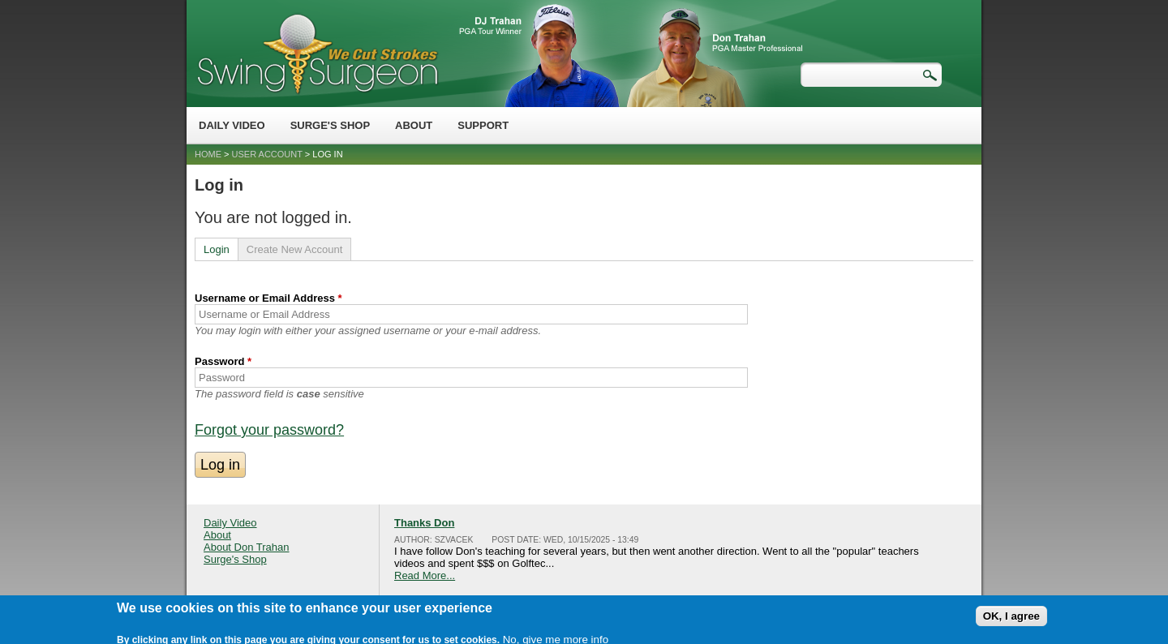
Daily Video (232, 125)
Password (223, 361)
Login (217, 249)
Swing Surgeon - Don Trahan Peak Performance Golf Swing (317, 53)
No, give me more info (555, 634)
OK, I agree (1011, 610)
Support (483, 125)
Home (208, 154)
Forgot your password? (269, 430)
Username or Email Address (268, 298)
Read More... (424, 575)
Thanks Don (424, 523)
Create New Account (295, 249)
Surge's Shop (330, 125)
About (413, 125)
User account (267, 154)
